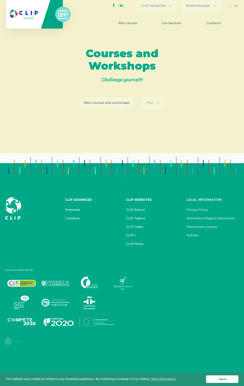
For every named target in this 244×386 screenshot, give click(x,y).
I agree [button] (222, 379)
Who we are (127, 23)
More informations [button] (163, 379)
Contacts (213, 23)
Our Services (171, 23)
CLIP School (135, 210)
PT (230, 5)
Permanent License (202, 227)
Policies (193, 235)
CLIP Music (135, 244)
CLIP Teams (135, 218)
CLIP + (131, 235)
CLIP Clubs (134, 227)
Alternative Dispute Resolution (211, 218)
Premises (72, 210)
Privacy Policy (197, 210)
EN (236, 5)
